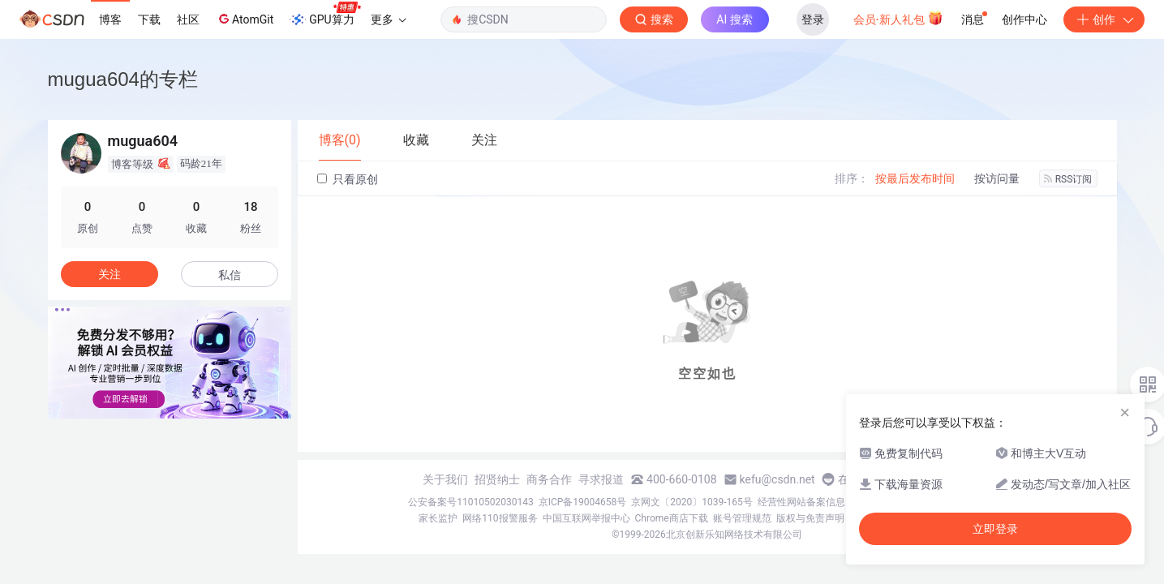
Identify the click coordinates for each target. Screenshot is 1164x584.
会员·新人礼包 (898, 18)
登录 (812, 19)
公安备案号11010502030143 (470, 502)
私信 (229, 274)
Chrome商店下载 (671, 518)
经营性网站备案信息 (801, 502)
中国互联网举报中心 (586, 518)
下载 (149, 19)
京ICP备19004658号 (583, 502)
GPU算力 (325, 15)
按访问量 (997, 178)
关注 (109, 274)
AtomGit (244, 18)
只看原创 (347, 179)
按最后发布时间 (915, 178)
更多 (388, 19)
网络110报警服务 (499, 518)
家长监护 (438, 518)
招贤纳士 (497, 479)
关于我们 (445, 479)
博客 (110, 19)
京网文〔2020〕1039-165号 (692, 502)
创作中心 (1024, 19)
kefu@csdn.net (777, 479)
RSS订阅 (1068, 179)
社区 (188, 19)
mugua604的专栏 (123, 79)
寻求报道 (601, 479)
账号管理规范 (742, 518)
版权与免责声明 (810, 518)
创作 (1104, 19)
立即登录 (995, 528)
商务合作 (549, 479)
